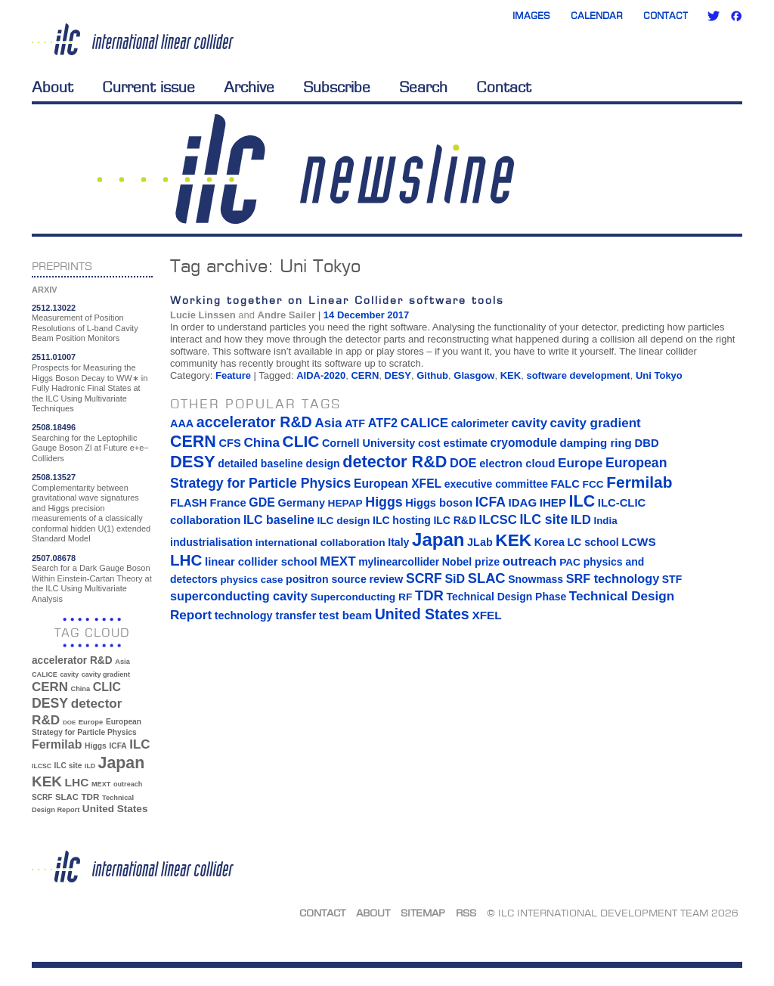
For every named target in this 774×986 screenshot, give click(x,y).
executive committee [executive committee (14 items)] (496, 484)
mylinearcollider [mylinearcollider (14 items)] (398, 562)
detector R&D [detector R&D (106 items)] (394, 461)
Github (432, 375)
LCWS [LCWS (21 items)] (638, 541)
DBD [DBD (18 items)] (646, 443)
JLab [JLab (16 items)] (480, 542)
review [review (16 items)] (386, 579)
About (52, 87)
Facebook (736, 16)
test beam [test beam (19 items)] (345, 615)
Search (423, 87)
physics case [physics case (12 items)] (251, 579)
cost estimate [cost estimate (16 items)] (453, 443)
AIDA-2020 (320, 375)
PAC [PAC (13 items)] (569, 562)
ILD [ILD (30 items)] (90, 766)
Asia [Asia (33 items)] (122, 661)
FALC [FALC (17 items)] (565, 484)
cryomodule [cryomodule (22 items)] (524, 442)
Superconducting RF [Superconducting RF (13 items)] (362, 597)
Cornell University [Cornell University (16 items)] (368, 443)
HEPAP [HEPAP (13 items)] (345, 503)
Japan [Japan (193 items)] (121, 763)
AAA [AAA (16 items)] (182, 423)
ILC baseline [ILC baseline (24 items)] (278, 519)
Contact (665, 15)
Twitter (713, 16)
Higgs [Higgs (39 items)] (96, 746)
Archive (249, 87)
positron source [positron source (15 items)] (326, 579)
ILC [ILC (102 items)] (139, 744)
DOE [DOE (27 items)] (69, 722)
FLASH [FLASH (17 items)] (188, 503)
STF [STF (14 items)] (672, 579)
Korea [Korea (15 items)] (549, 542)
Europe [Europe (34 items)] (91, 722)
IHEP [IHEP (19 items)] (553, 502)
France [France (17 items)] (228, 503)
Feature (233, 375)
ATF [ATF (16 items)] (355, 423)
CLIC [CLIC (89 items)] (107, 687)
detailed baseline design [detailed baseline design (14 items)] (278, 463)
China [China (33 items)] (80, 689)
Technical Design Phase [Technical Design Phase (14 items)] (506, 597)
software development (578, 375)
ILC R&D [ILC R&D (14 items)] (454, 520)
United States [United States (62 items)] (115, 808)
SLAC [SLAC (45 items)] (67, 797)
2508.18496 (54, 427)
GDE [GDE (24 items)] (262, 502)
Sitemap (423, 913)
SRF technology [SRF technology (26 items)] (612, 578)
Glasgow (474, 375)
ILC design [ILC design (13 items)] (343, 520)
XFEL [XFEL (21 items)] (486, 615)
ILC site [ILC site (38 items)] (68, 765)
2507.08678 (54, 558)
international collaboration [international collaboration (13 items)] (320, 542)
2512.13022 (54, 307)
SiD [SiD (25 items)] (454, 578)
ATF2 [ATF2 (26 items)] (383, 422)
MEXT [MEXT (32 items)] (100, 784)
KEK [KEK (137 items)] (47, 781)
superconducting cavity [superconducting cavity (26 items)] (239, 596)
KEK (510, 375)
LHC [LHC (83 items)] (77, 782)
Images (531, 15)
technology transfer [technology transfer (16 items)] (265, 615)
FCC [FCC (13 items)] (593, 484)
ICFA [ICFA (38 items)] (117, 746)
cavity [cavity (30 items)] (69, 674)
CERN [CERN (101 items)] (50, 687)
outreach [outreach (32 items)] (127, 784)
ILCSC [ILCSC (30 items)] (41, 766)
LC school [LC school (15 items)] (592, 542)
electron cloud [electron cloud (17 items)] (517, 463)
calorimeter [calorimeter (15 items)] (480, 423)
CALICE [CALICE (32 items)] (44, 674)
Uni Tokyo (659, 375)
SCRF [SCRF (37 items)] (42, 797)
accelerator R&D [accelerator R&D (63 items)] (72, 660)
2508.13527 (54, 477)
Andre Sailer (287, 315)
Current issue (148, 87)
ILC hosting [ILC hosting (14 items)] (402, 520)
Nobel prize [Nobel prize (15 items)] (471, 562)
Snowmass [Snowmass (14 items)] (535, 579)
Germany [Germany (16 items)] (300, 503)
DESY (398, 375)
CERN (365, 375)
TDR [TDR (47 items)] (90, 797)
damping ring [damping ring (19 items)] (596, 442)
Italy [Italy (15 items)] (398, 542)
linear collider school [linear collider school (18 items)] (261, 562)
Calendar (597, 15)
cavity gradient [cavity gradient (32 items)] (106, 674)
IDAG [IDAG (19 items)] (523, 502)
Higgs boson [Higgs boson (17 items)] (438, 503)
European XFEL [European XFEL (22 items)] (397, 483)
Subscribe (336, 87)
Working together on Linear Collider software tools (337, 299)
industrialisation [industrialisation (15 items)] (211, 542)
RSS (466, 913)
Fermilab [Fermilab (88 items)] (57, 744)
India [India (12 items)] (605, 520)
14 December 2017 (366, 315)
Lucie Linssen (203, 315)
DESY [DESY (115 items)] (50, 703)
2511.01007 (54, 356)
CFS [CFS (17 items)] (229, 443)
